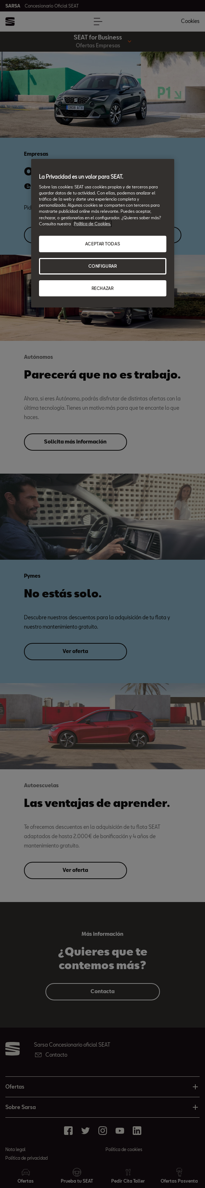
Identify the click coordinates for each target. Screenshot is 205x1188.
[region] (102, 233)
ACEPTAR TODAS (102, 243)
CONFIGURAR (102, 266)
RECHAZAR (103, 288)
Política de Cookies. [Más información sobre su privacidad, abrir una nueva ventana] (92, 223)
